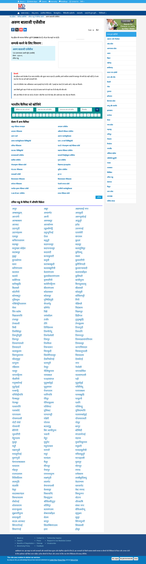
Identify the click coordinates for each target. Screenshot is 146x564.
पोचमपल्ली (17, 418)
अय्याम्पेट (48, 212)
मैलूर (46, 461)
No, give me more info (126, 558)
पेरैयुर (46, 398)
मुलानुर (78, 461)
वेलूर (14, 489)
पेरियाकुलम (49, 402)
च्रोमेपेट (47, 307)
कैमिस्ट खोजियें (22, 17)
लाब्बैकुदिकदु (81, 477)
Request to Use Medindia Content (59, 541)
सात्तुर (46, 521)
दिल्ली (109, 82)
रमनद (77, 469)
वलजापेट (79, 485)
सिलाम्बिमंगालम (50, 525)
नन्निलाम (15, 367)
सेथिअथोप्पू (80, 509)
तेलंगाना (109, 182)
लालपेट (47, 481)
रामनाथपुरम (49, 473)
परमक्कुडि (79, 394)
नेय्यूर (46, 367)
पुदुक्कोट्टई (48, 382)
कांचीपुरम (79, 280)
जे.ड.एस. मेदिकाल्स (16, 169)
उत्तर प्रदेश (110, 191)
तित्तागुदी (79, 327)
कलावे (15, 276)
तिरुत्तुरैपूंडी (17, 335)
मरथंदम (47, 458)
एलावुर (15, 236)
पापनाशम (16, 414)
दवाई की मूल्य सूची (91, 13)
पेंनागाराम (48, 390)
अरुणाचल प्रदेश (111, 48)
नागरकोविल (80, 371)
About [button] (21, 1)
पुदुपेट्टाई (15, 386)
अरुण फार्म (14, 136)
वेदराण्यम (79, 481)
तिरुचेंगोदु (48, 331)
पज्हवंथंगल (49, 378)
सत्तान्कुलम (17, 509)
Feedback (40, 546)
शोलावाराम (17, 505)
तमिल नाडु (110, 177)
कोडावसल (48, 291)
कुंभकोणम (16, 260)
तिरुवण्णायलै (17, 343)
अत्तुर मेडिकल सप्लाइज (18, 127)
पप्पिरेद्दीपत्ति (17, 394)
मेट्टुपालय (16, 438)
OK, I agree (115, 558)
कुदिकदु (78, 252)
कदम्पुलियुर (80, 248)
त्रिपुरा (108, 187)
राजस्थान (109, 168)
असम (108, 53)
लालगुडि (15, 481)
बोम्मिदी (78, 430)
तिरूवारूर (48, 347)
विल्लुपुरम (48, 497)
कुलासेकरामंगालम (51, 276)
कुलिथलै (79, 276)
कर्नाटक (109, 115)
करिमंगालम (17, 268)
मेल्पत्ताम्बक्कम (18, 461)
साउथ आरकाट (18, 521)
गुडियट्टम (16, 299)
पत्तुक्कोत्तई (17, 382)
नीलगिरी (15, 378)
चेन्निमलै (78, 303)
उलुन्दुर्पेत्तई (48, 232)
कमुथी (46, 260)
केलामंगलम (49, 272)
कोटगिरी (15, 291)
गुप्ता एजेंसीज (62, 160)
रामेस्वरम (79, 473)
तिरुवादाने (16, 347)
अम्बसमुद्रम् (17, 212)
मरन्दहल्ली (80, 458)
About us (20, 538)
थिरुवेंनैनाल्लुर (50, 355)
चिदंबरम (79, 307)
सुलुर (77, 517)
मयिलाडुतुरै (80, 454)
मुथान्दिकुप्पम (81, 442)
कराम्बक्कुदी (49, 264)
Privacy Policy (61, 560)
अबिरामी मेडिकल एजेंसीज (65, 131)
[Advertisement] (80, 54)
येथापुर (47, 469)
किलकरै (15, 287)
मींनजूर (47, 466)
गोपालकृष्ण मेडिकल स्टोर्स (18, 165)
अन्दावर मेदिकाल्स (16, 131)
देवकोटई (79, 359)
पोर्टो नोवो (16, 422)
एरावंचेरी (79, 232)
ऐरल (46, 236)
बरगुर (77, 426)
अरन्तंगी (15, 216)
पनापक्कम (80, 390)
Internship (53, 1)
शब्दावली (80, 13)
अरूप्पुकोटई (80, 216)
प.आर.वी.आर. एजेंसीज (18, 193)
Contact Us (73, 1)
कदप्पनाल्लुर (49, 248)
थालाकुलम (16, 351)
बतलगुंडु (47, 426)
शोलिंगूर (47, 505)
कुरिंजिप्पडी (80, 264)
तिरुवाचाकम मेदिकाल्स (18, 179)
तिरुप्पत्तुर (79, 335)
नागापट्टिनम (17, 375)
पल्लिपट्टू (79, 406)
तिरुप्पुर (15, 339)
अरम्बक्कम (17, 220)
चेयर (14, 307)
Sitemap (39, 543)
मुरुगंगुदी (16, 458)
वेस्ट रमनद (79, 489)
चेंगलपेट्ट (47, 303)
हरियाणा (109, 96)
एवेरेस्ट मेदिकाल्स (16, 146)
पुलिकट (47, 410)
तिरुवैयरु (47, 343)
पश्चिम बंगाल (111, 201)
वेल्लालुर (47, 489)
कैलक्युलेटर (57, 13)
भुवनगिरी (16, 434)
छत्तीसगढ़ (110, 68)
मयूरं (46, 454)
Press (39, 541)
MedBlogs (63, 1)
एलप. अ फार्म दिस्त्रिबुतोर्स (65, 141)
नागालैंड (109, 149)
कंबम (77, 256)
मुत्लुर (14, 442)
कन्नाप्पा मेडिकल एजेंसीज (65, 150)
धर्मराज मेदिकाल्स (16, 184)
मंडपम (78, 438)
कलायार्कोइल (81, 272)
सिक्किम (109, 172)
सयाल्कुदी (16, 517)
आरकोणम (48, 224)
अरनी (46, 216)
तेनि (45, 323)
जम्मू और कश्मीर (112, 106)
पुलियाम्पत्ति (80, 410)
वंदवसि (15, 485)
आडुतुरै (78, 220)
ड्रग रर (59, 174)
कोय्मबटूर (16, 295)
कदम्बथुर (16, 252)
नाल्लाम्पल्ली (80, 375)
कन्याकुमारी (49, 256)
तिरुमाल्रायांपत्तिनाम (83, 339)
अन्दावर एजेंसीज (63, 127)
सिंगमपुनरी (80, 521)
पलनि (77, 402)
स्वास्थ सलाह (25, 13)
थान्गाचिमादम (81, 347)
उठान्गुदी (16, 228)
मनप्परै (47, 450)
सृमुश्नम (78, 513)
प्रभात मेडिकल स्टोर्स (64, 193)
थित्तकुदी (47, 351)
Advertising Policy (23, 546)
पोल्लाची (16, 426)
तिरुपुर (47, 339)
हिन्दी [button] (82, 1)
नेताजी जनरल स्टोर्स (63, 184)
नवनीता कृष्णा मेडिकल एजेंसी (19, 188)
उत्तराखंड (109, 196)
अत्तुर (14, 208)
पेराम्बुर (15, 402)
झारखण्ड (109, 110)
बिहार (108, 58)
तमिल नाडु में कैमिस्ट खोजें (36, 17)
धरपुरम (15, 363)
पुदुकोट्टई (79, 382)
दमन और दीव (111, 77)
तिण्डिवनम (48, 327)
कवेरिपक (16, 280)
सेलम (46, 517)
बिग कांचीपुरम (50, 430)
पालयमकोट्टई (81, 414)
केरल (108, 120)
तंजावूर (15, 319)
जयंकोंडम (48, 315)
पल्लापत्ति (16, 406)
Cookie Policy (53, 560)
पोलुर (77, 422)
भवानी (46, 434)
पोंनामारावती (80, 418)
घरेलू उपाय (35, 13)
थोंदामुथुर (16, 359)
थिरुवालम (79, 355)
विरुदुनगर (79, 493)
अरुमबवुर (48, 220)
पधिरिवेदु (79, 386)
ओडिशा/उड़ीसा (111, 153)
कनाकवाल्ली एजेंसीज (17, 155)
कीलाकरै (79, 287)
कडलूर (78, 244)
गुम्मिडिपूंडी (48, 299)
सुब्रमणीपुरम (17, 513)
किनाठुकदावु (80, 284)
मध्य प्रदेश (110, 125)
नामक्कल (48, 375)
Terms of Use (74, 560)
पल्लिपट (47, 406)
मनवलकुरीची (81, 450)
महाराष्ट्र (109, 129)
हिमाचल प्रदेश (111, 101)
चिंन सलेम (16, 311)
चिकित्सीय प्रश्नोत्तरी (69, 13)
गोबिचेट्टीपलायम (19, 303)
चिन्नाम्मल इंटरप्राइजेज (64, 165)
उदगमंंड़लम (17, 232)
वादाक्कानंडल (18, 493)
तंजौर (46, 319)
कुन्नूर (14, 256)
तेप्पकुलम (79, 323)
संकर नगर (79, 505)
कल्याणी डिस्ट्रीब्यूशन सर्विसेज (66, 155)
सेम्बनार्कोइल (49, 513)
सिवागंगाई (16, 529)
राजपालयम (17, 473)
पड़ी (77, 378)
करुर (14, 264)
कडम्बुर (15, 244)
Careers (43, 1)
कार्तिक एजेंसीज (16, 160)
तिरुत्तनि (78, 331)
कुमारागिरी (79, 260)
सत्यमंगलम (48, 509)
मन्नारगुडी (16, 450)
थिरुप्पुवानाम (17, 355)
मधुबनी (78, 446)
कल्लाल (15, 272)
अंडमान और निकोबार (113, 39)
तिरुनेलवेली (49, 335)
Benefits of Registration (25, 543)
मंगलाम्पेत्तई (80, 434)
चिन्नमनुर (79, 311)
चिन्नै (45, 311)
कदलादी (47, 252)
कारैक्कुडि (16, 284)
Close (136, 558)
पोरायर (47, 422)
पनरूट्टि (15, 390)
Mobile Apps (32, 1)
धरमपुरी (47, 363)
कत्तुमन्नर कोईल (18, 248)
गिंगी (77, 299)
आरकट (15, 224)
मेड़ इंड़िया (12, 17)
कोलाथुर (47, 295)
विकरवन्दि (48, 493)
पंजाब (109, 163)
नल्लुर (14, 371)
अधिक (99, 197)
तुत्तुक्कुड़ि (79, 319)
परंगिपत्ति (48, 394)
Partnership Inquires (54, 538)
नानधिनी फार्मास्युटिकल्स (65, 188)
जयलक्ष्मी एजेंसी (16, 174)
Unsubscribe (51, 543)
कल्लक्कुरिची (49, 268)
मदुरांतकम (48, 446)
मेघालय (109, 139)
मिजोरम (109, 144)
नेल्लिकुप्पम (49, 371)
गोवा (108, 87)
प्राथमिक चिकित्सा (46, 13)
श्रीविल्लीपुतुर (49, 501)
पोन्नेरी (46, 418)
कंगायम (78, 236)
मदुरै (14, 446)
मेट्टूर (45, 438)
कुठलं (77, 240)
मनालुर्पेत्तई (16, 454)
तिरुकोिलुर (16, 331)
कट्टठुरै (46, 240)
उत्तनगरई (79, 228)
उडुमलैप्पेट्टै (48, 228)
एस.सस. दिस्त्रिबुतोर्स (17, 150)
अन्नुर (46, 208)
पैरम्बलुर (15, 398)
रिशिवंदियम (17, 477)
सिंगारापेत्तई (17, 525)
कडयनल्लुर (48, 244)
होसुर (77, 529)
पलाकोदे (16, 410)
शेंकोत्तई (15, 501)
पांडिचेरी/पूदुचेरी (111, 158)
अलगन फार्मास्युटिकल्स (64, 136)
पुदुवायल (48, 386)
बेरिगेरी (15, 430)
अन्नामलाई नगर (81, 208)
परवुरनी (78, 398)
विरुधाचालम (17, 497)
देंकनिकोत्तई (49, 359)
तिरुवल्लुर (79, 343)
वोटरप (78, 497)
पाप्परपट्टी (48, 414)
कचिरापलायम (18, 240)
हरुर (46, 529)
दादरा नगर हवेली (112, 72)
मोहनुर (15, 469)
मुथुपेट (46, 442)
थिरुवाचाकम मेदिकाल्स (64, 179)
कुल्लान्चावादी (81, 268)
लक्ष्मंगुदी (47, 477)
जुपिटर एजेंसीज (62, 169)
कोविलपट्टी (80, 295)
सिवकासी (79, 525)
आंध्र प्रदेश (110, 44)
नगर (77, 363)
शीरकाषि (79, 501)
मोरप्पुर (78, 466)
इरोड (77, 224)
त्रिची (14, 327)
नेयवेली (78, 367)
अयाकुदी (79, 212)
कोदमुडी (78, 291)
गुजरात (109, 91)
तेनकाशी (16, 323)
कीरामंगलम (49, 287)
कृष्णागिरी (48, 280)
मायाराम (15, 466)
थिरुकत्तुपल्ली (81, 351)
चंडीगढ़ (109, 63)
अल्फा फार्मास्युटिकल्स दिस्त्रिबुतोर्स (21, 141)
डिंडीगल (78, 315)
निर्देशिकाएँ (103, 13)
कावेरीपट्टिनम (49, 284)
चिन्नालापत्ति (17, 315)
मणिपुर (109, 134)
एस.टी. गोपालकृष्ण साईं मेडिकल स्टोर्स (69, 146)
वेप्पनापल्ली (49, 485)
